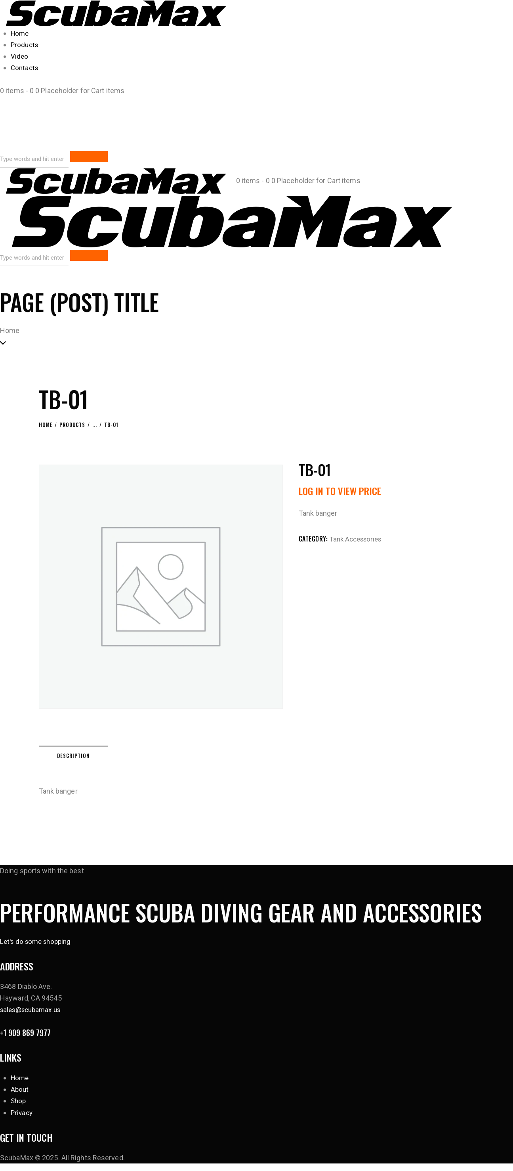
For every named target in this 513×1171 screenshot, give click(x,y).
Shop (19, 1108)
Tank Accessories (358, 538)
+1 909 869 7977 (30, 1038)
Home (20, 33)
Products (25, 44)
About (20, 1097)
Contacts (25, 67)
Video (20, 56)
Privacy (22, 1120)
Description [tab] (93, 757)
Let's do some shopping (38, 945)
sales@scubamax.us (33, 1014)
